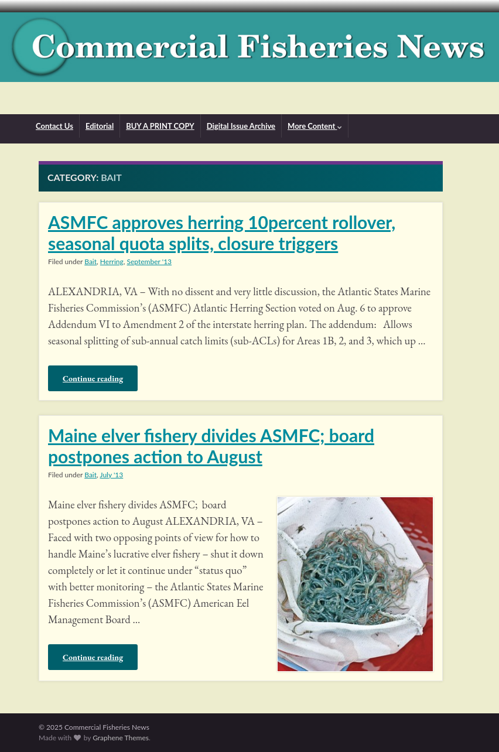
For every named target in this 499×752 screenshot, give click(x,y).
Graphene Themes (121, 737)
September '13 (149, 261)
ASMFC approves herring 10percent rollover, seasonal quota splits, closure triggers (221, 232)
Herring (112, 261)
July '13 (112, 474)
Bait (90, 261)
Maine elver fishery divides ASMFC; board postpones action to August (211, 446)
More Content (314, 126)
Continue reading (93, 378)
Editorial (100, 126)
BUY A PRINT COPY (160, 126)
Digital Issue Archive (241, 126)
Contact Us (54, 126)
